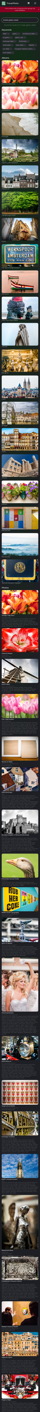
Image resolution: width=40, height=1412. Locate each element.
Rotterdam (5, 881)
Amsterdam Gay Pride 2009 (9, 1015)
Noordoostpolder (6, 617)
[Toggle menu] (35, 3)
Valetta (4, 1359)
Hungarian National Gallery (25, 49)
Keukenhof (5, 655)
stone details (8, 53)
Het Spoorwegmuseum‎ (8, 1063)
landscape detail (9, 41)
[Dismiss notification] (38, 9)
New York (4, 837)
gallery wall (20, 37)
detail (6, 34)
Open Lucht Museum (8, 686)
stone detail (20, 45)
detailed (32, 45)
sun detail (7, 49)
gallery (16, 34)
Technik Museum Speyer (9, 945)
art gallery (7, 37)
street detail (8, 45)
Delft (3, 794)
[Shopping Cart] (28, 3)
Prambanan (5, 1283)
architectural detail (30, 34)
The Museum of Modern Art (10, 763)
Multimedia (23, 41)
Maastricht (5, 1252)
